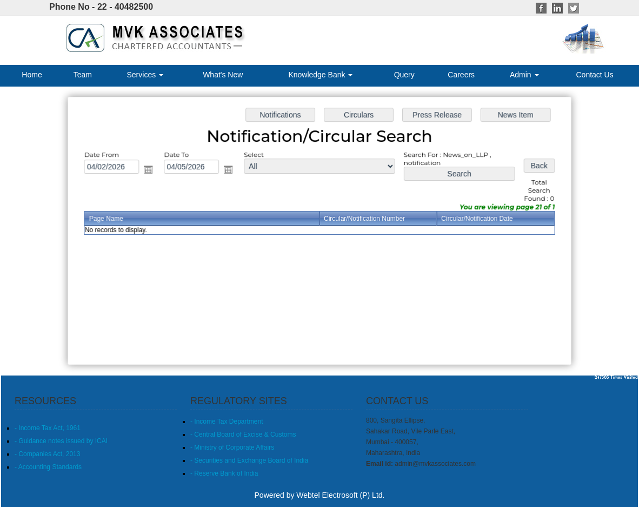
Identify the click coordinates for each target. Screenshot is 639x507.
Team (83, 74)
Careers (461, 74)
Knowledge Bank (320, 74)
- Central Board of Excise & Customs (243, 434)
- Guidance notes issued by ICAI (61, 441)
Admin (524, 74)
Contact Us (594, 74)
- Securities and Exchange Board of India (249, 460)
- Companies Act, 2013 (47, 454)
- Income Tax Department (226, 421)
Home (32, 74)
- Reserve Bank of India (224, 473)
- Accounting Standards (48, 467)
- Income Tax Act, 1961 (48, 428)
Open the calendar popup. (152, 170)
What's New (223, 74)
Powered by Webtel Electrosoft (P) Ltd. (320, 495)
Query (404, 74)
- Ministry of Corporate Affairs (232, 447)
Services (145, 74)
